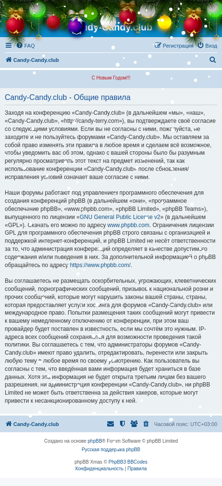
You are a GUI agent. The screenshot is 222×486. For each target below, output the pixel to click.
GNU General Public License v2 (120, 217)
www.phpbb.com (128, 225)
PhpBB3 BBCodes (128, 462)
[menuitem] (25, 45)
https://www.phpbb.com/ (100, 265)
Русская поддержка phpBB (110, 449)
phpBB (95, 441)
